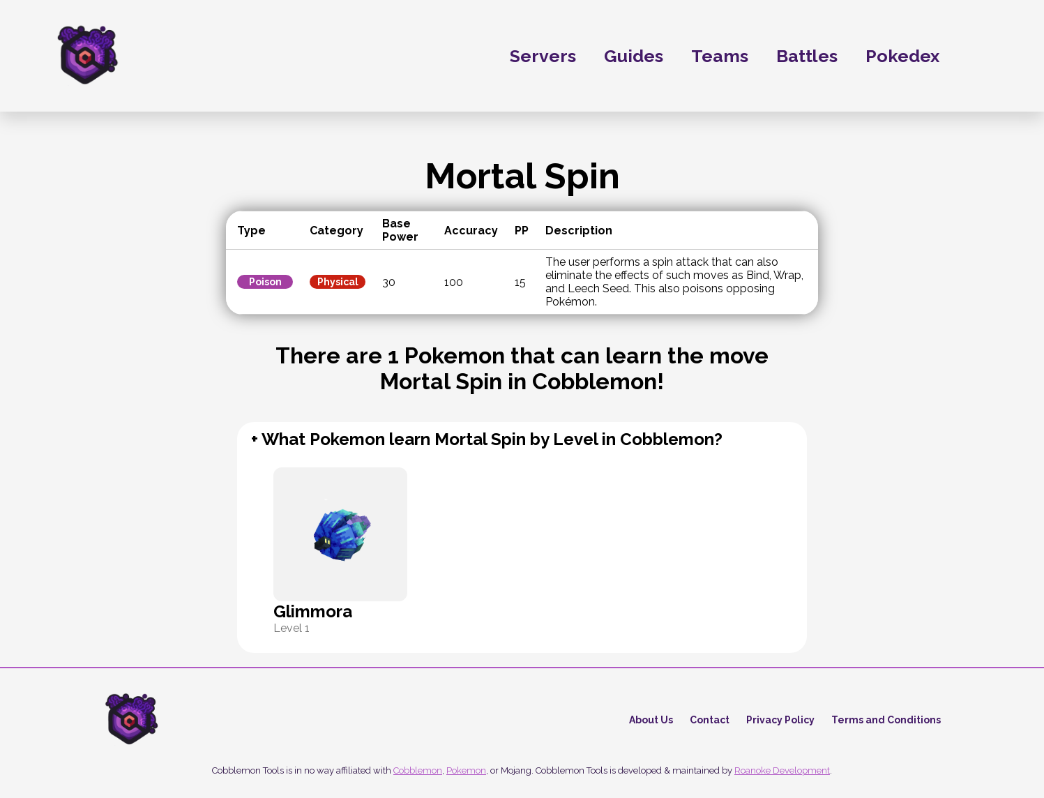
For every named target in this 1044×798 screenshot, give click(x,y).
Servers (543, 55)
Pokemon (466, 770)
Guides (633, 55)
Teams (719, 55)
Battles (807, 55)
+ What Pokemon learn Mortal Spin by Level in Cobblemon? (487, 439)
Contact (709, 719)
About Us (651, 719)
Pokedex (919, 55)
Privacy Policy (780, 719)
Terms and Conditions (886, 719)
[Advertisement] (104, 340)
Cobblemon (417, 770)
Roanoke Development (782, 770)
